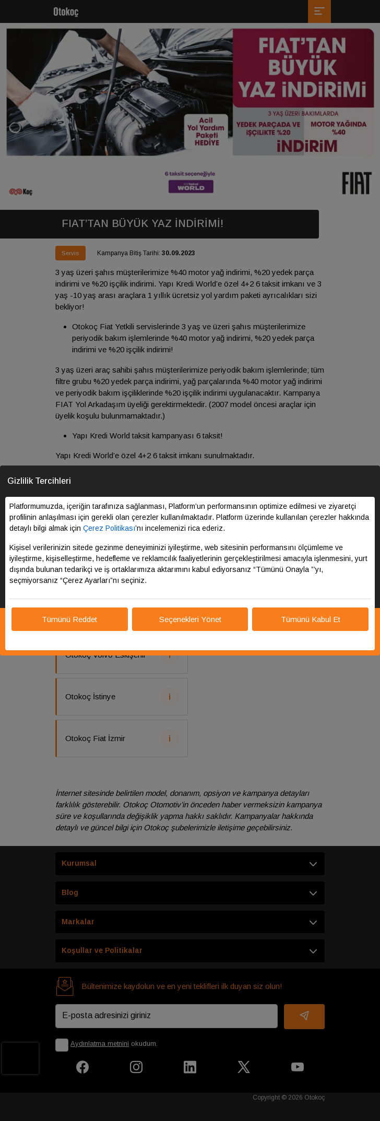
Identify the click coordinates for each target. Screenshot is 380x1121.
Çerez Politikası (109, 528)
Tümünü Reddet (69, 619)
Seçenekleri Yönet (190, 619)
